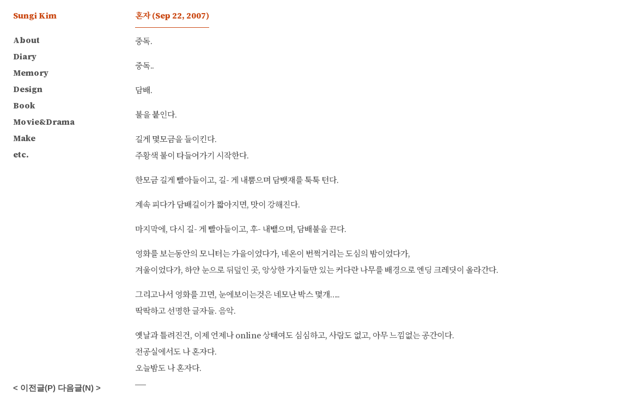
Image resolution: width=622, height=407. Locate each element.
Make (24, 138)
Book (24, 105)
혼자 (172, 15)
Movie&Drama (44, 121)
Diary (24, 56)
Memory (30, 72)
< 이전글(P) (34, 387)
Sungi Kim (35, 15)
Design (27, 89)
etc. (21, 154)
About (26, 40)
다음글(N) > (79, 387)
